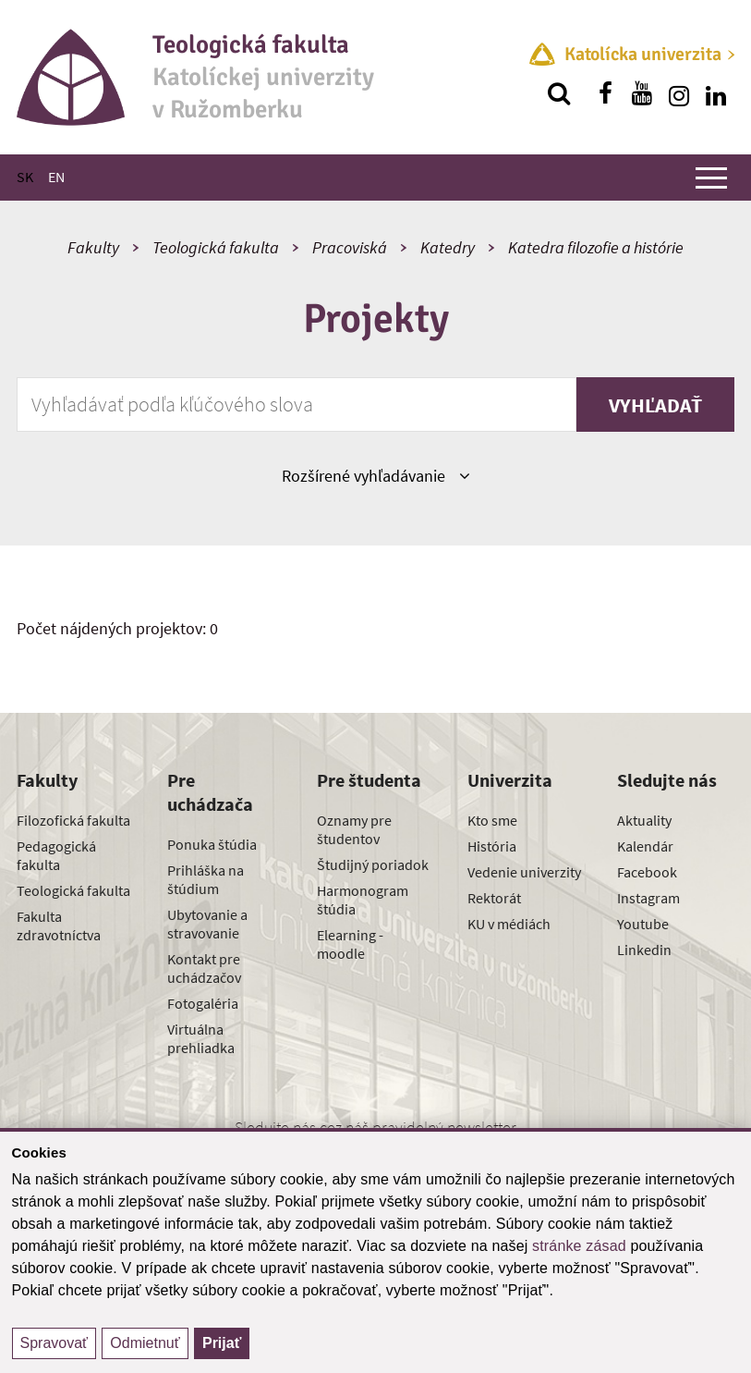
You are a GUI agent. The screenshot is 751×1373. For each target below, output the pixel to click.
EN (56, 176)
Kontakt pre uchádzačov (204, 968)
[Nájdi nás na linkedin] (715, 93)
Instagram (648, 898)
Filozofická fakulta (73, 820)
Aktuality (644, 820)
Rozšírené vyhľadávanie (375, 475)
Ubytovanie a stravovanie (207, 923)
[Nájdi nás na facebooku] (605, 93)
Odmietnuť (144, 1343)
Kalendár (645, 846)
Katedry (447, 247)
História (491, 846)
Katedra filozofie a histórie (596, 247)
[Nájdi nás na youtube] (642, 93)
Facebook (647, 872)
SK (25, 176)
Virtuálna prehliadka (201, 1038)
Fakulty (93, 247)
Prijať (221, 1343)
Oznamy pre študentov (354, 829)
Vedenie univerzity (524, 872)
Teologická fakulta (215, 247)
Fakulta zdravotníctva (59, 925)
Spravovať (54, 1343)
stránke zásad (579, 1246)
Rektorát (494, 898)
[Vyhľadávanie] (558, 93)
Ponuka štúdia (212, 844)
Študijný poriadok (373, 864)
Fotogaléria (202, 1003)
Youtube (643, 923)
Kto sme (492, 820)
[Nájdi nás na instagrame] (678, 93)
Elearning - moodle (350, 944)
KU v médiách (509, 923)
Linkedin (644, 949)
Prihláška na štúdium (205, 879)
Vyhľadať (655, 405)
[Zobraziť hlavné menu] (711, 177)
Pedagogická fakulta (56, 855)
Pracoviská (349, 247)
